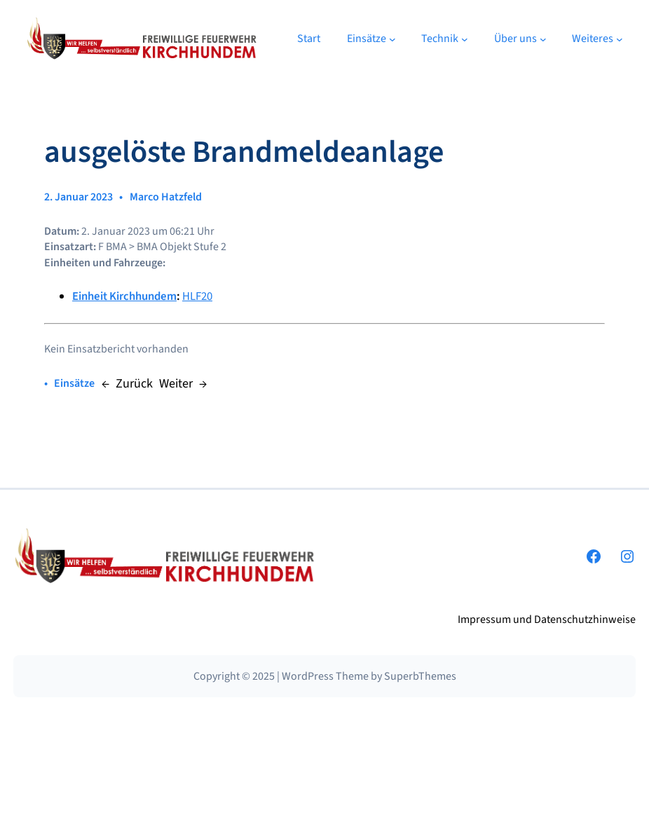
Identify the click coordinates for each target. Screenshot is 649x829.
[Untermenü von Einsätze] (392, 39)
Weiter (176, 383)
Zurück (134, 383)
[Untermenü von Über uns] (543, 39)
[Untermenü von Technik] (464, 39)
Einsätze (74, 383)
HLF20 (197, 296)
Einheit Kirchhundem (124, 296)
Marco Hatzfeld (166, 197)
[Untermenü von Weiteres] (619, 39)
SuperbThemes (420, 676)
